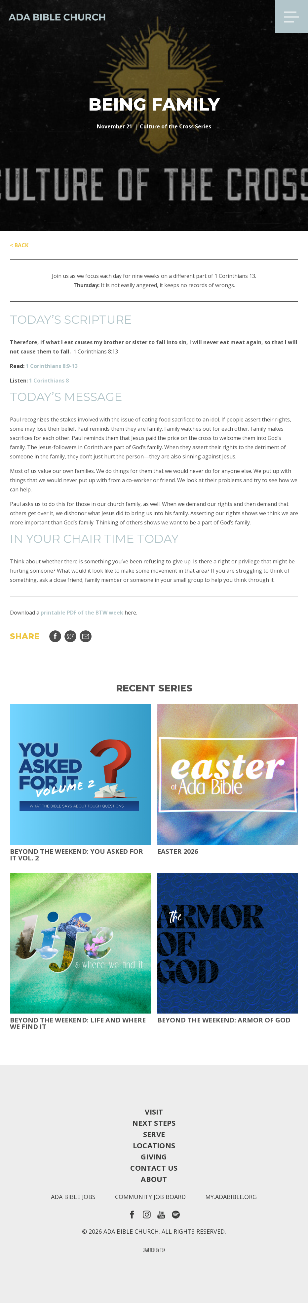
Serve (154, 1134)
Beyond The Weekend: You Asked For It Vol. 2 (76, 854)
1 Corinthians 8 (49, 380)
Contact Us (153, 1168)
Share (55, 636)
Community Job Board (150, 1197)
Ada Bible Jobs (73, 1197)
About (154, 1179)
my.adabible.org (231, 1197)
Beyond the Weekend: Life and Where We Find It (78, 1023)
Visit (154, 1112)
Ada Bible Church (53, 16)
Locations (154, 1145)
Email (86, 636)
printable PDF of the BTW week (82, 612)
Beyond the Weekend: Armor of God (223, 1020)
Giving (154, 1156)
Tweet (70, 636)
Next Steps (153, 1123)
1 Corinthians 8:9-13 (52, 366)
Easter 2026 (177, 851)
